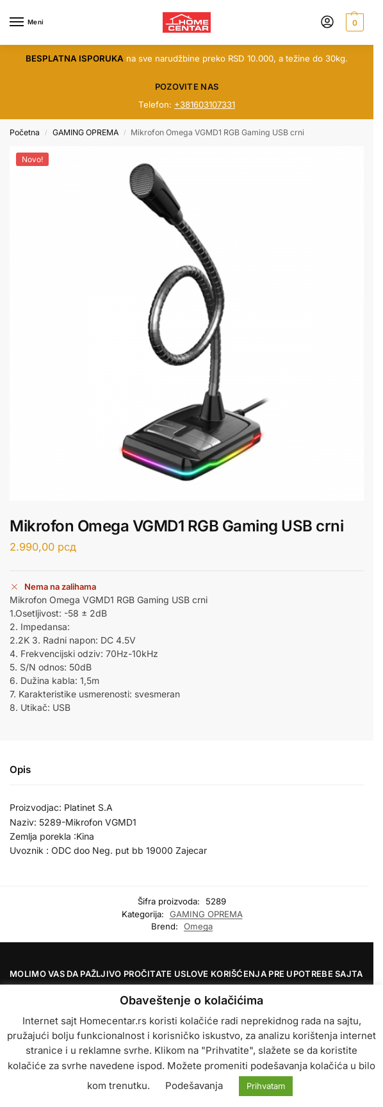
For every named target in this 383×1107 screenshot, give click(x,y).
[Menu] (29, 22)
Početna (25, 132)
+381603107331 (204, 104)
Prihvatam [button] (266, 1086)
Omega (198, 926)
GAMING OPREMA (85, 132)
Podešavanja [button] (194, 1085)
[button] (353, 22)
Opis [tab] (20, 769)
